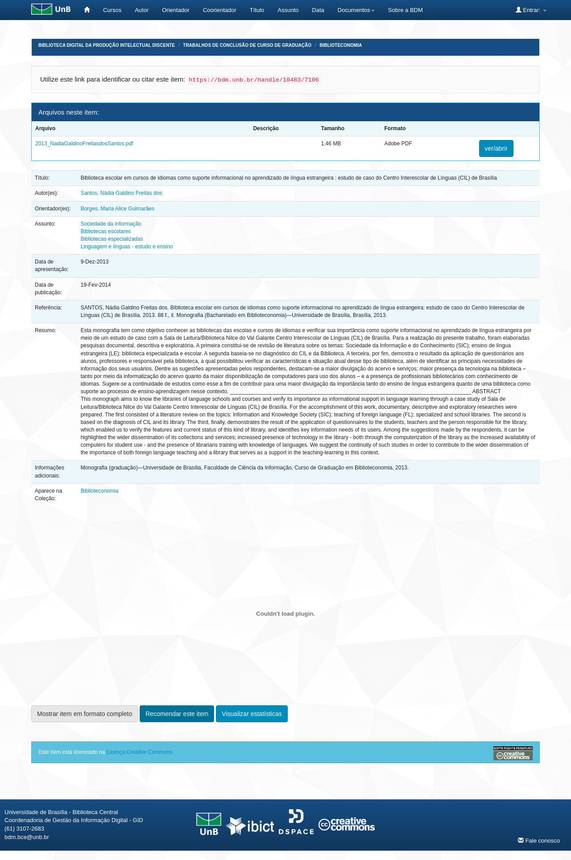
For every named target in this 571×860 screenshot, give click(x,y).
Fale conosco (539, 840)
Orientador (175, 10)
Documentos (356, 10)
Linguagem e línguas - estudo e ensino (127, 246)
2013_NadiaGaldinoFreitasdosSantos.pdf (84, 143)
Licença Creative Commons (139, 752)
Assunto (287, 10)
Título (257, 10)
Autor (142, 10)
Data (318, 10)
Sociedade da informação (111, 224)
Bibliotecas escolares (106, 231)
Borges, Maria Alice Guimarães (117, 209)
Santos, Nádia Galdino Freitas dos (121, 193)
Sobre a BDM (405, 10)
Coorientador (219, 10)
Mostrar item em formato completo (84, 713)
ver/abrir (496, 148)
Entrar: (531, 9)
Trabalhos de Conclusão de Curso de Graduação (247, 45)
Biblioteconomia (340, 45)
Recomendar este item (176, 713)
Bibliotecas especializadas (112, 239)
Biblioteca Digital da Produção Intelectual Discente (106, 45)
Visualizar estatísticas (251, 713)
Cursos (112, 10)
